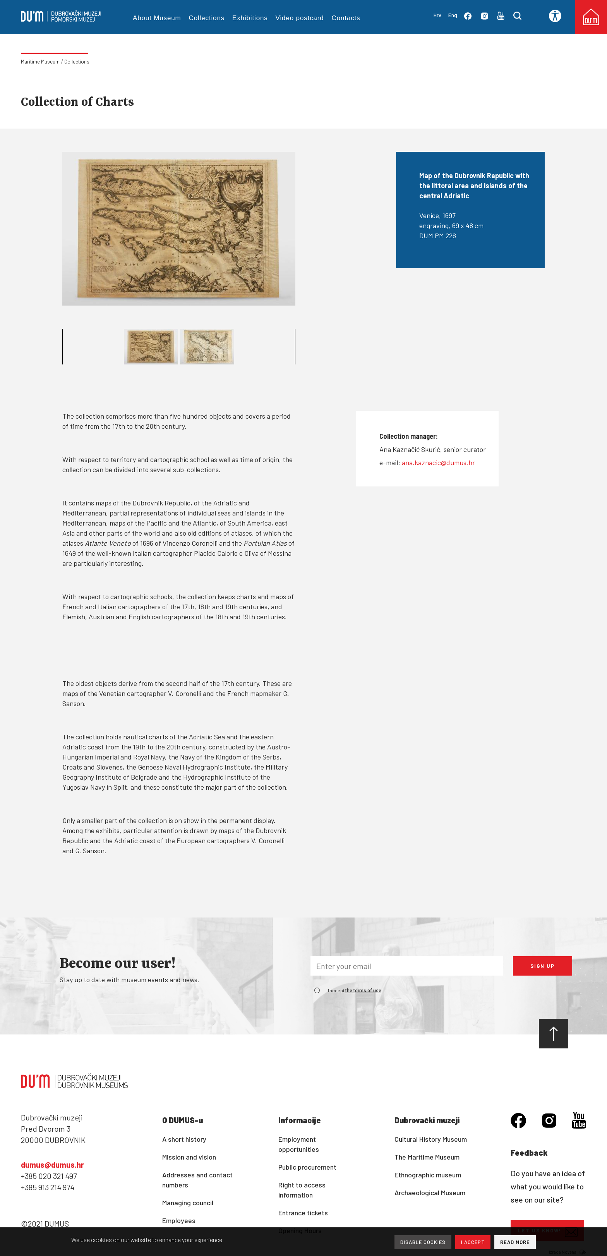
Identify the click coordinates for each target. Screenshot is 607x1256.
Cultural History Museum (430, 1139)
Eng (452, 15)
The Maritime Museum (427, 1157)
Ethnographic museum (427, 1174)
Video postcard (300, 18)
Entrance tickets (303, 1212)
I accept (354, 990)
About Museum (157, 18)
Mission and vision (189, 1157)
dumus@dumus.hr (52, 1164)
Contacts (346, 18)
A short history (184, 1139)
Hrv (437, 15)
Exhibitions (250, 18)
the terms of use (363, 990)
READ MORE (515, 1242)
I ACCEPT (473, 1242)
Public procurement (307, 1167)
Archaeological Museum (429, 1192)
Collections (207, 18)
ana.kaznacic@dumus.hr (438, 462)
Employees (178, 1220)
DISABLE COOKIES (423, 1242)
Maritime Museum (40, 61)
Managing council (187, 1202)
